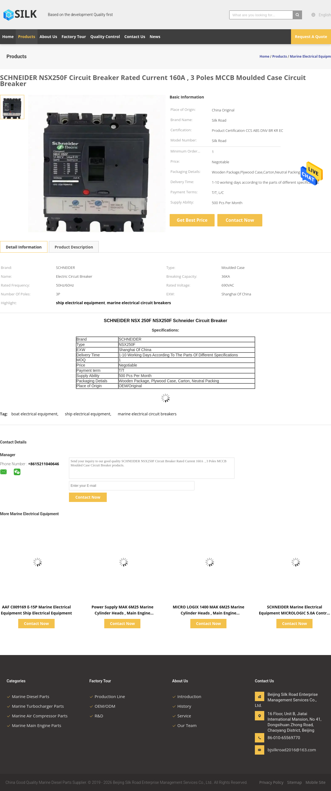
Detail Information (24, 247)
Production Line (107, 696)
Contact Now (240, 220)
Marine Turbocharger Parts (35, 706)
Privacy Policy (271, 782)
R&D (96, 715)
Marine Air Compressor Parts (37, 715)
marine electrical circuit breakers (147, 413)
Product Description (74, 247)
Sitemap (294, 782)
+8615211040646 (43, 463)
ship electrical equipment (87, 413)
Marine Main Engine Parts (34, 725)
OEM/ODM (102, 706)
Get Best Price (192, 220)
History (181, 706)
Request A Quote (311, 36)
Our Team (184, 725)
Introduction (186, 696)
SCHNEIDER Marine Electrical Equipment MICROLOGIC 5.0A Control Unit (294, 613)
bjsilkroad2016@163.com (285, 749)
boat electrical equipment (34, 413)
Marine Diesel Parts (28, 696)
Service (181, 715)
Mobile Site (315, 782)
